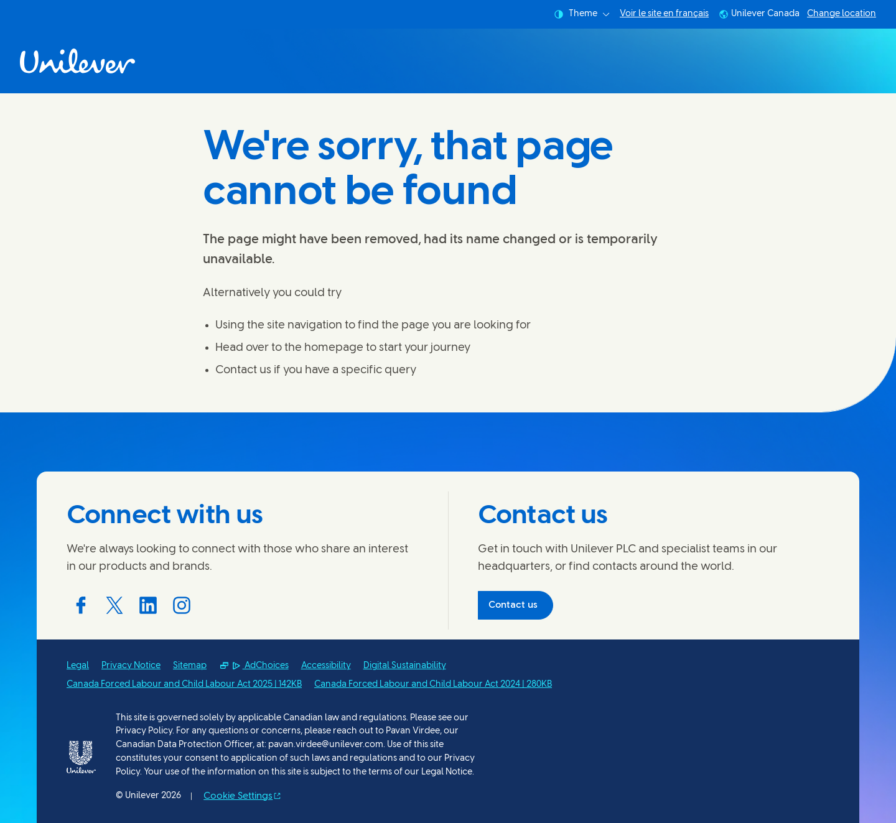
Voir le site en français (664, 14)
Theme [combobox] (582, 14)
